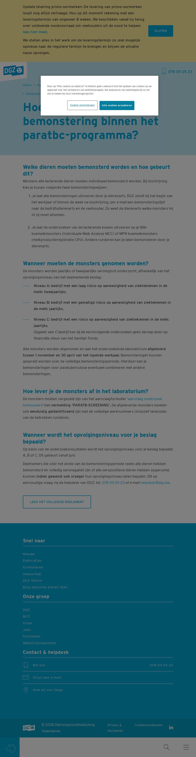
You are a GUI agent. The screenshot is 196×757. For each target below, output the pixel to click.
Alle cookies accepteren (117, 105)
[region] (99, 95)
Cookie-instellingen (82, 105)
